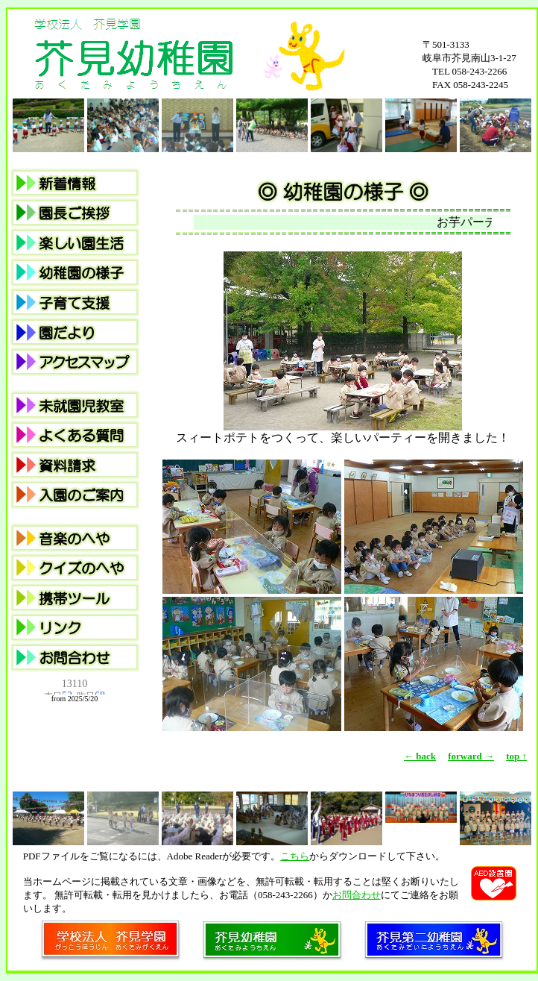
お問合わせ (356, 894)
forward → (471, 756)
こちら (294, 856)
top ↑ (516, 756)
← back (420, 756)
